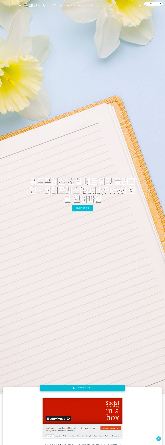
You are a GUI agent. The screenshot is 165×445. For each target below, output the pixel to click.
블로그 (93, 6)
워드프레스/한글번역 (82, 387)
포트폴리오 (77, 6)
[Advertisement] (82, 410)
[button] (140, 5)
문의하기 (86, 6)
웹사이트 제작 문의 (66, 6)
